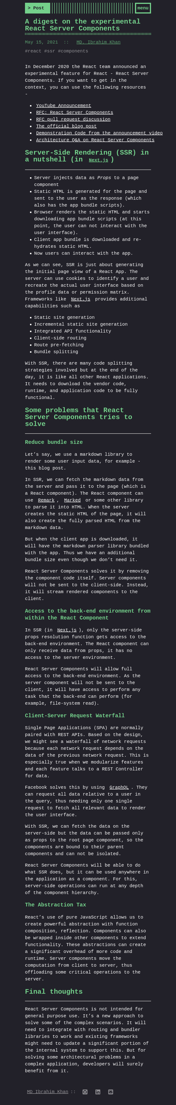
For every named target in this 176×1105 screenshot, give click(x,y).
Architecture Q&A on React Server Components (95, 141)
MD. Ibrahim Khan (99, 43)
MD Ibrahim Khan (47, 1093)
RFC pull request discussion (73, 120)
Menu (143, 8)
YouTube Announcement (63, 107)
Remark (46, 501)
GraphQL (119, 789)
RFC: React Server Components (74, 113)
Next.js (98, 161)
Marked (72, 501)
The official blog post (66, 127)
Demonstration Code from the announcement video (99, 134)
